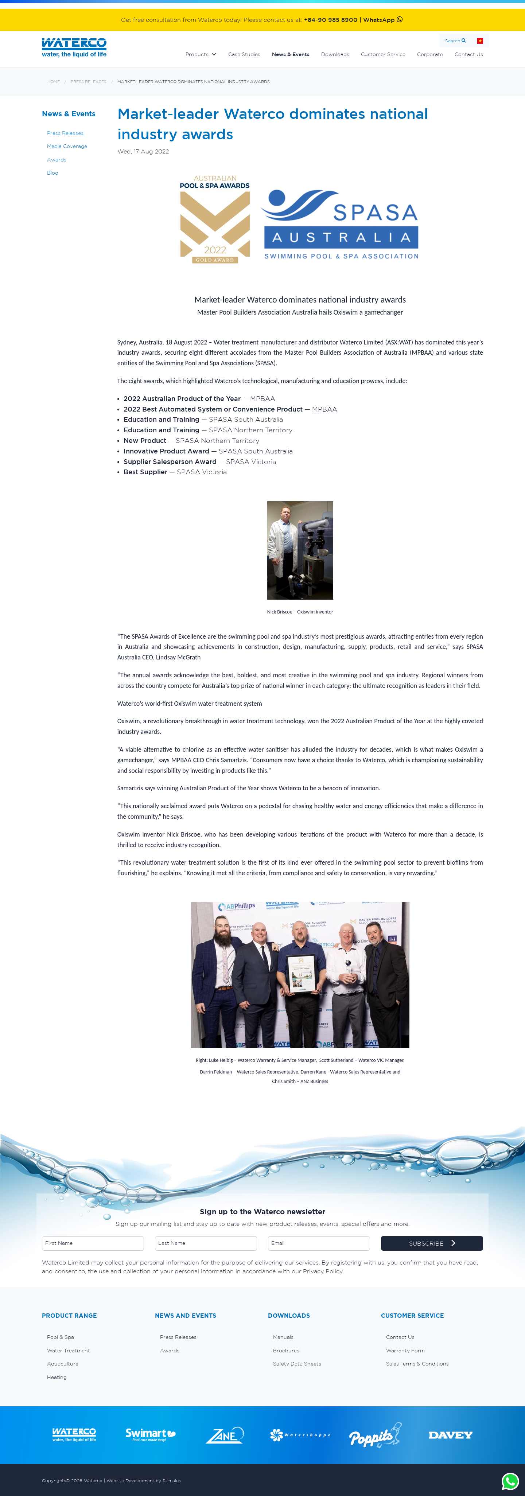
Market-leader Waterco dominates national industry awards (193, 82)
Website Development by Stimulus (143, 1480)
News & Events (291, 54)
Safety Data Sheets (297, 1364)
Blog (52, 173)
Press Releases (88, 82)
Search (452, 40)
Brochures (286, 1350)
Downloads (335, 54)
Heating (57, 1377)
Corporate (430, 54)
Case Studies (244, 54)
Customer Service (383, 54)
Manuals (283, 1337)
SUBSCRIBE (432, 1244)
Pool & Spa (60, 1337)
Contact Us (469, 54)
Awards (56, 160)
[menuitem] (93, 1337)
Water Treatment (68, 1350)
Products (197, 54)
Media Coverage (67, 146)
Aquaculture (62, 1364)
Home (480, 40)
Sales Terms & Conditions (417, 1364)
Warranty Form (405, 1350)
